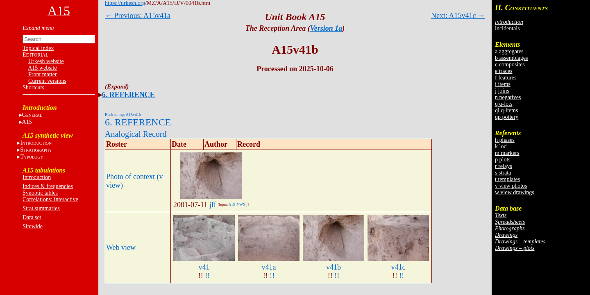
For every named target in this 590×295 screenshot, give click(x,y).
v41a (269, 267)
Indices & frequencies (48, 186)
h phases (505, 140)
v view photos (511, 186)
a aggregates (509, 51)
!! (207, 276)
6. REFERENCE (128, 95)
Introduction (37, 177)
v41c (398, 267)
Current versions (47, 81)
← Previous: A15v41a (137, 15)
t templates (507, 179)
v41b (333, 267)
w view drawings (514, 192)
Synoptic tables (40, 193)
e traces (503, 71)
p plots (503, 160)
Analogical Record (136, 133)
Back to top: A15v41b (123, 114)
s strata (503, 173)
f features (505, 78)
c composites (510, 64)
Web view (121, 247)
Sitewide (33, 226)
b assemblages (511, 58)
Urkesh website (46, 61)
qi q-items (506, 110)
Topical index (38, 48)
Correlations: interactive (50, 199)
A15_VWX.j (238, 204)
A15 (27, 122)
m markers (507, 153)
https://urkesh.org (125, 3)
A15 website (42, 68)
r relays (503, 166)
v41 (204, 267)
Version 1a (326, 28)
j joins (502, 91)
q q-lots (503, 104)
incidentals (507, 28)
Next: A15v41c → (458, 15)
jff (212, 205)
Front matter (42, 74)
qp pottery (506, 117)
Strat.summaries (41, 208)
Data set (32, 217)
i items (503, 84)
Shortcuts (33, 87)
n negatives (508, 97)
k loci (501, 146)
